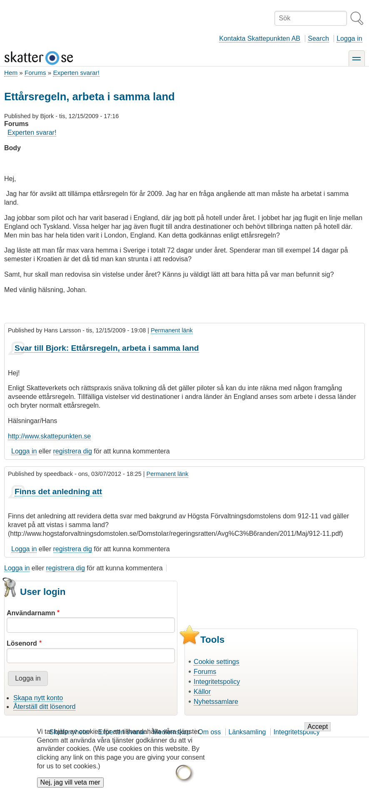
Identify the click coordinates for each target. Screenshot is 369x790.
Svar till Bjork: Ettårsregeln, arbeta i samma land (107, 348)
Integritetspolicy (217, 681)
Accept (317, 731)
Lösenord (22, 643)
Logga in (349, 38)
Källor (202, 691)
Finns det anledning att (58, 491)
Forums (35, 72)
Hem (10, 72)
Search (318, 38)
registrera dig (72, 451)
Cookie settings (216, 661)
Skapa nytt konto (38, 697)
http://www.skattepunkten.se (49, 436)
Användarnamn (31, 613)
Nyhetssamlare (216, 701)
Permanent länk (172, 330)
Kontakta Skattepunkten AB (259, 38)
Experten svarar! (76, 72)
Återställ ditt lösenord (44, 706)
